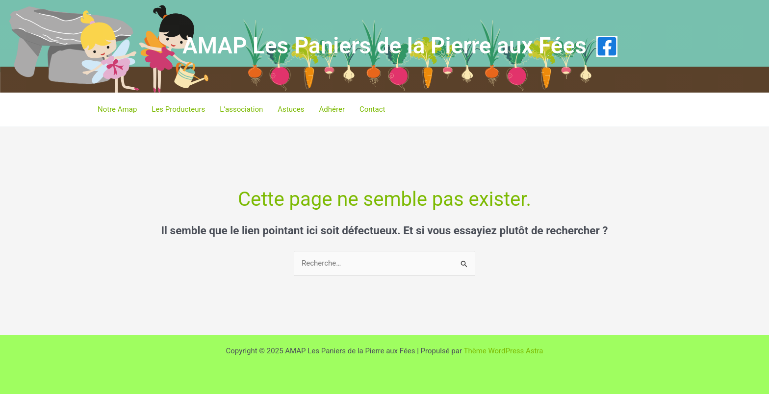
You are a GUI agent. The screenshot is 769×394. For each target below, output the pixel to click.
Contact (372, 109)
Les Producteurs (178, 109)
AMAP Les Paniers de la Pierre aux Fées (384, 45)
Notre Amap (117, 109)
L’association (241, 109)
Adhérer (332, 109)
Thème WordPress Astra (503, 350)
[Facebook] (606, 46)
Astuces (291, 109)
